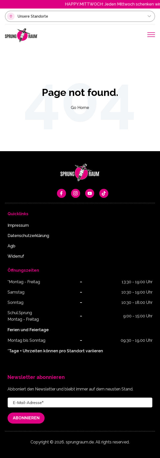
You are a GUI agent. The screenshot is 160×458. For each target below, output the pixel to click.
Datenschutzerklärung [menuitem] (28, 235)
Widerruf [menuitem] (16, 256)
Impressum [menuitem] (18, 225)
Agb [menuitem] (11, 246)
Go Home (80, 107)
